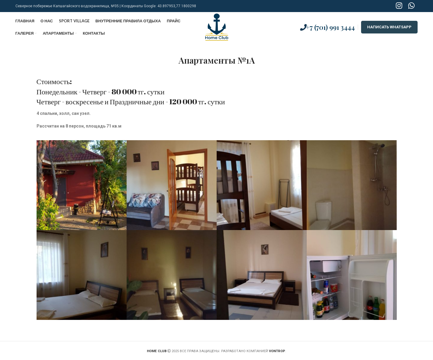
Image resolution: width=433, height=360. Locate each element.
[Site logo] (216, 26)
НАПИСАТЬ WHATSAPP (389, 27)
